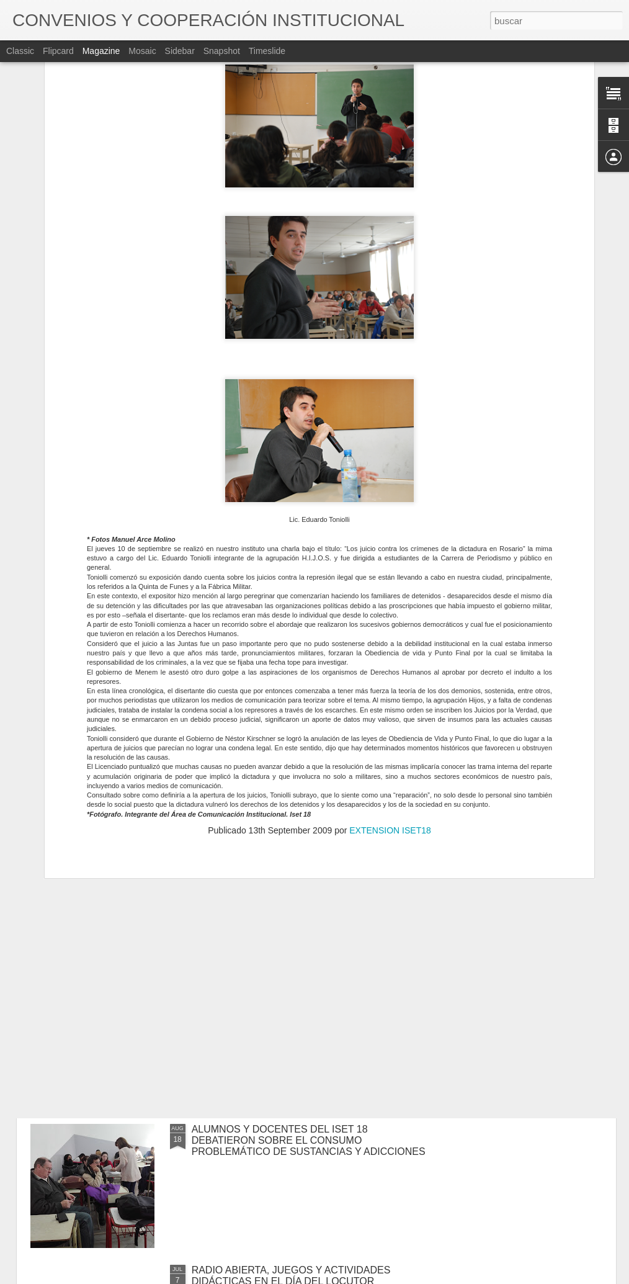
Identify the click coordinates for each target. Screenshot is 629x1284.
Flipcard (58, 51)
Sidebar (180, 51)
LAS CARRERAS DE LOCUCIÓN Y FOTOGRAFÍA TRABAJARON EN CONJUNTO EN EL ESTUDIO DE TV (309, 999)
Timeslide (267, 51)
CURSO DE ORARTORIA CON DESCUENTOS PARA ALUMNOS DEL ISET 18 (296, 853)
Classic (20, 51)
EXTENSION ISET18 (389, 669)
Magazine (101, 51)
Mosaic (142, 51)
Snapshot (221, 51)
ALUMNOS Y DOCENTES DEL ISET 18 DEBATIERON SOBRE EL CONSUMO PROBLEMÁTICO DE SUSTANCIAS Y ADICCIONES (309, 1140)
